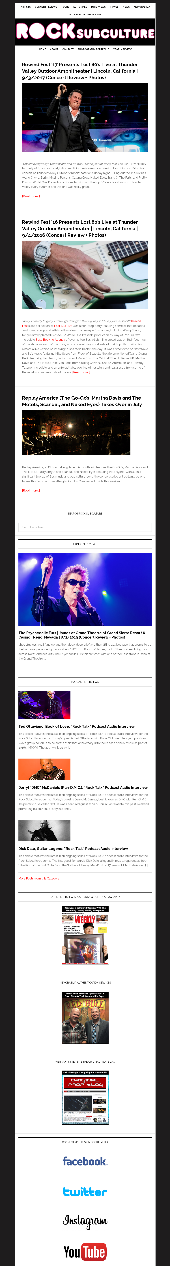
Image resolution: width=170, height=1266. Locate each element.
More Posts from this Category (38, 898)
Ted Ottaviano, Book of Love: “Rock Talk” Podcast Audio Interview (76, 746)
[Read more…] (31, 203)
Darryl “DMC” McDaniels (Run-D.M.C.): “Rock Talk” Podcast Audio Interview (83, 807)
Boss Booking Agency (50, 352)
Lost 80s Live (63, 339)
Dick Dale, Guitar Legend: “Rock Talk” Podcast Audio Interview (73, 868)
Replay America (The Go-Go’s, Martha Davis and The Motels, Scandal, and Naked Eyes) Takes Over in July (79, 416)
